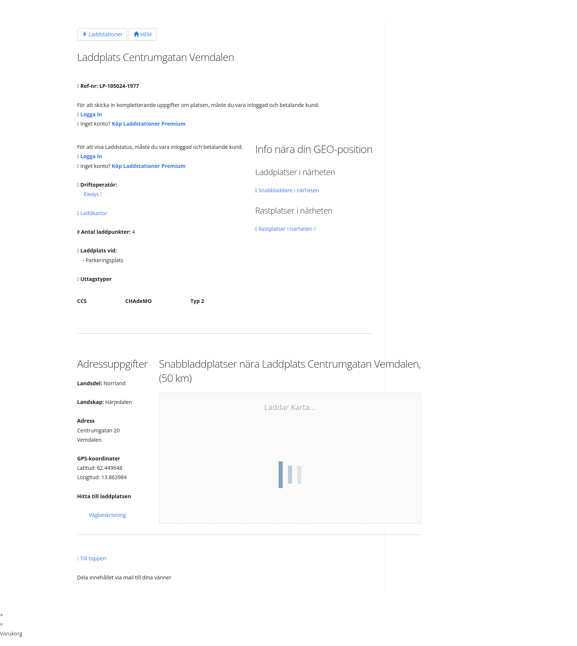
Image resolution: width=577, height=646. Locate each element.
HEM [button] (143, 34)
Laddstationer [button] (102, 34)
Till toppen (91, 558)
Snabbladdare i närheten (289, 190)
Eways (93, 194)
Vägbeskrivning (107, 514)
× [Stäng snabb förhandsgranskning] (1, 614)
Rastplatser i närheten (287, 228)
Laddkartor (93, 213)
